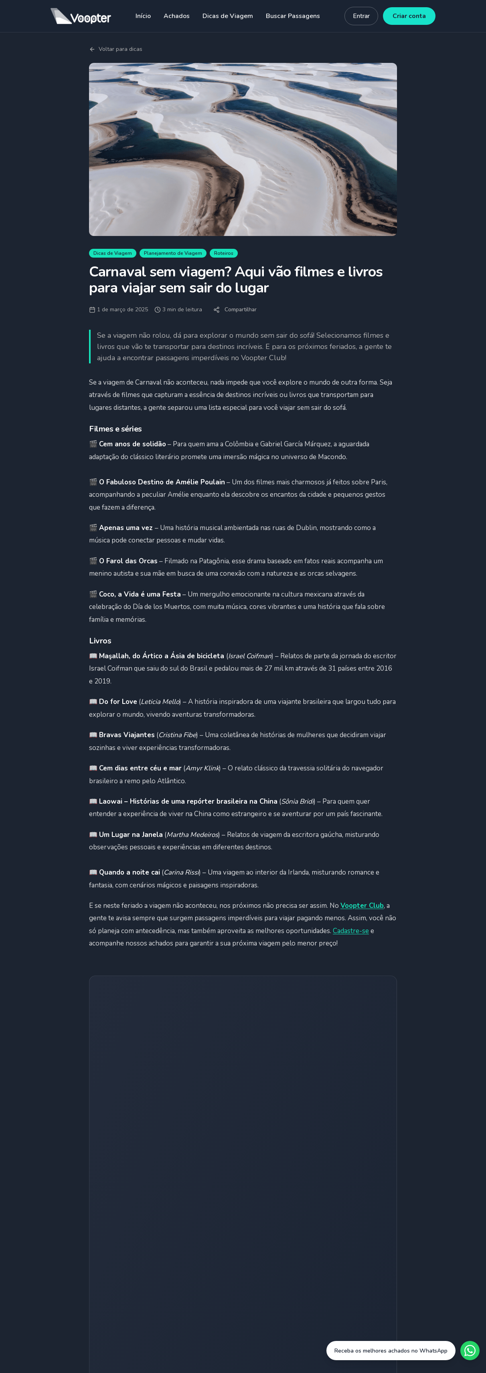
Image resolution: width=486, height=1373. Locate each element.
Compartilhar (235, 309)
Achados (177, 16)
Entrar (361, 16)
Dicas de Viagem (227, 16)
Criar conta (409, 16)
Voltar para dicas (115, 49)
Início (143, 16)
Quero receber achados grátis (243, 1106)
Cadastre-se (351, 930)
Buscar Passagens (293, 16)
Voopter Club (362, 905)
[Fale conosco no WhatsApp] (403, 1350)
